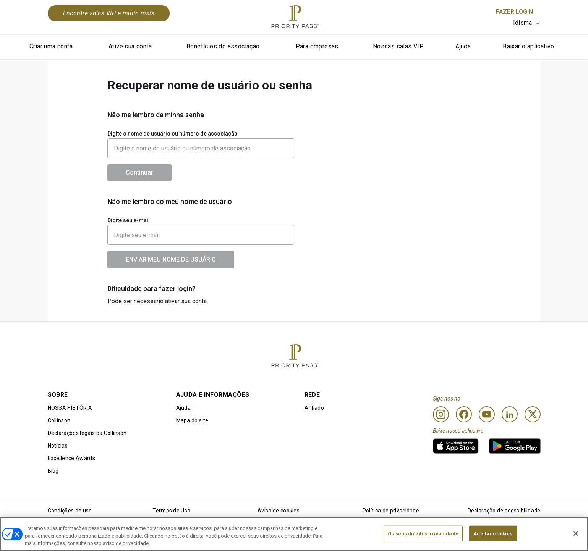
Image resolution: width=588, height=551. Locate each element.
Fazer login (514, 11)
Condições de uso (70, 510)
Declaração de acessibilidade (504, 510)
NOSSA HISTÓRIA (70, 408)
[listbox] (527, 23)
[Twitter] (533, 414)
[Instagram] (441, 414)
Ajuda (463, 46)
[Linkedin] (510, 414)
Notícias (58, 446)
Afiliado (314, 408)
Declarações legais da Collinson (87, 433)
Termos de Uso (171, 510)
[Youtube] (487, 414)
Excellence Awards (71, 458)
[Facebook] (464, 414)
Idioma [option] (522, 22)
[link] (456, 446)
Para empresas (317, 46)
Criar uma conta (51, 46)
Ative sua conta (130, 46)
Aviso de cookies (279, 510)
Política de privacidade (391, 510)
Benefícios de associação (223, 46)
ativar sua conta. (186, 301)
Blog (53, 471)
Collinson (59, 420)
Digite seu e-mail (128, 220)
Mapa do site (192, 420)
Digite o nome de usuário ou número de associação (172, 134)
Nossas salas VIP (398, 46)
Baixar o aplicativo (528, 46)
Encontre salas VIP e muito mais (109, 13)
